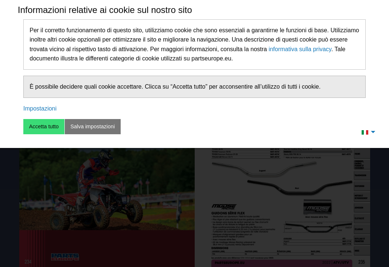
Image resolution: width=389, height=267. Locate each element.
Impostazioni (40, 108)
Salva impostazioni (92, 126)
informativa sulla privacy (300, 49)
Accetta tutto (43, 126)
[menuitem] (366, 132)
